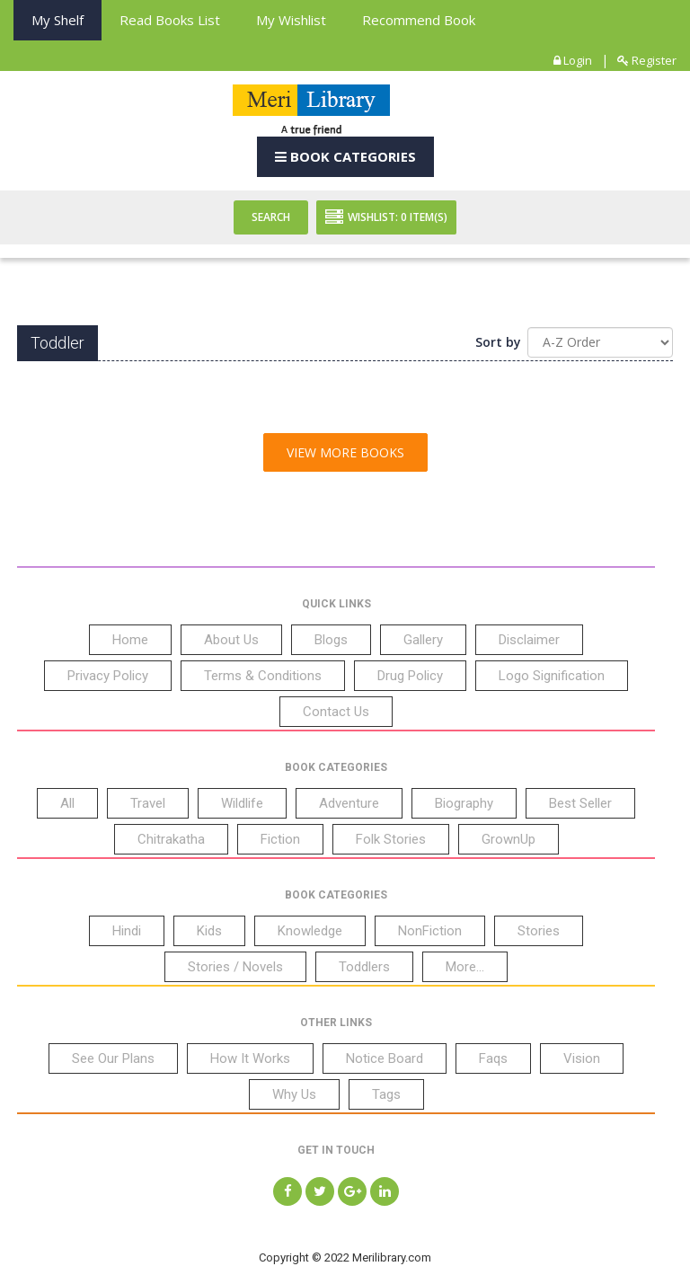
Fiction (280, 839)
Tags (386, 1094)
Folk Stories (391, 839)
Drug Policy (410, 676)
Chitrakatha (171, 839)
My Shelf (57, 20)
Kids (209, 931)
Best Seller (580, 803)
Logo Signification (552, 676)
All (67, 803)
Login (572, 60)
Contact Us (336, 712)
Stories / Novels (235, 967)
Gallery (423, 640)
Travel (147, 803)
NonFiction (430, 931)
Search (271, 217)
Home (130, 640)
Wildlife (242, 803)
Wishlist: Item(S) (386, 217)
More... (465, 967)
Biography (464, 803)
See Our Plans (113, 1058)
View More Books (345, 452)
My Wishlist (291, 20)
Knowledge (310, 931)
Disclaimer (529, 640)
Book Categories (345, 156)
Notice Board (384, 1058)
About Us (231, 640)
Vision (581, 1058)
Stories (539, 931)
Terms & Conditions (263, 676)
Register (647, 60)
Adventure (349, 803)
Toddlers (364, 967)
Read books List (169, 20)
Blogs (331, 640)
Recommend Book (418, 20)
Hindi (126, 931)
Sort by (498, 341)
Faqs (493, 1058)
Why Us (294, 1094)
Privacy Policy (107, 676)
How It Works (250, 1058)
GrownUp (508, 839)
